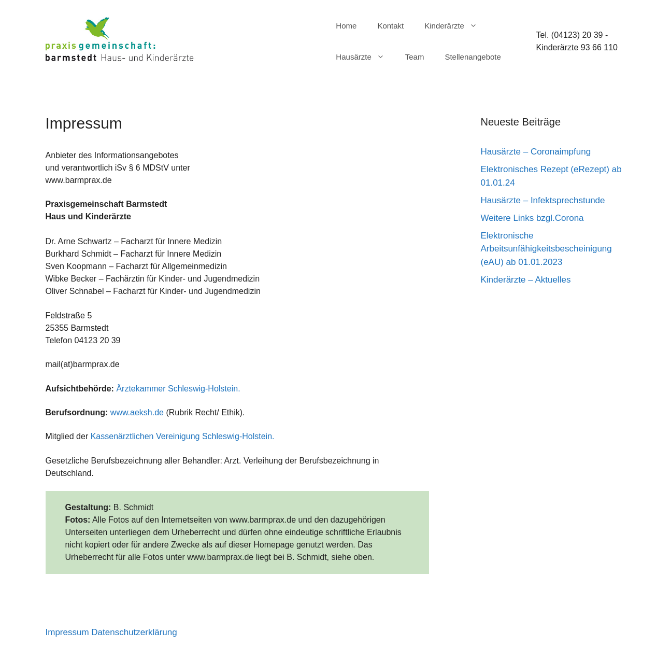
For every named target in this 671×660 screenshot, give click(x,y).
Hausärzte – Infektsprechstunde (543, 200)
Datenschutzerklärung (134, 632)
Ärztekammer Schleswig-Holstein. (178, 388)
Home (346, 25)
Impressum (67, 632)
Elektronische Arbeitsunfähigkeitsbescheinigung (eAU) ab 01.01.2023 (546, 249)
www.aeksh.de (137, 412)
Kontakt (390, 25)
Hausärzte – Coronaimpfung (536, 152)
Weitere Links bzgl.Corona (532, 218)
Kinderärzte (456, 25)
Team (414, 56)
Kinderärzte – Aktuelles (526, 280)
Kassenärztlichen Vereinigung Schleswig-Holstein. (183, 436)
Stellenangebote (473, 56)
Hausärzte (365, 57)
